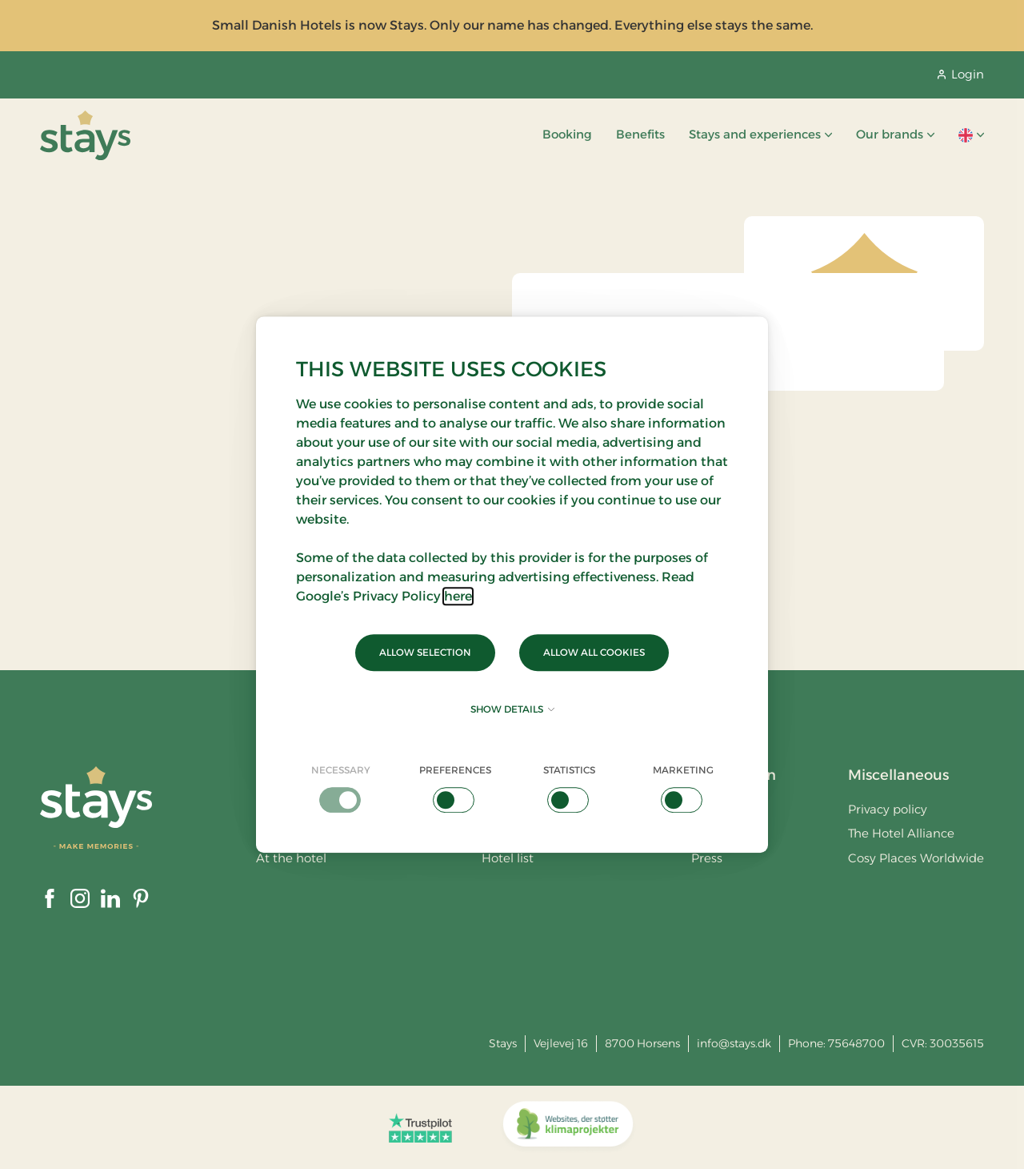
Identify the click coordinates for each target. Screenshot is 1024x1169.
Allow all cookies (594, 652)
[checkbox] (341, 788)
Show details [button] (512, 709)
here (458, 596)
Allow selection (425, 652)
